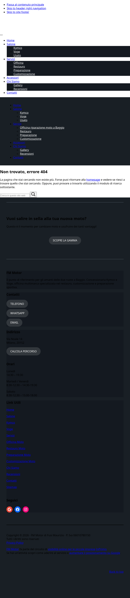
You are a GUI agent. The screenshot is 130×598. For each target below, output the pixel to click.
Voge (9, 429)
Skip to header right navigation (26, 8)
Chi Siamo (12, 468)
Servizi (10, 435)
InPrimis (101, 549)
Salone (10, 416)
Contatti (11, 480)
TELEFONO (17, 304)
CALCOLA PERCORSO (23, 351)
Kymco (10, 422)
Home (10, 410)
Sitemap (11, 487)
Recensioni (13, 474)
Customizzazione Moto (20, 461)
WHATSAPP (17, 313)
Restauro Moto (15, 448)
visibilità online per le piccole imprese (71, 549)
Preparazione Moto (18, 455)
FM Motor (12, 549)
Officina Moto (15, 442)
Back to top (116, 572)
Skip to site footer (18, 12)
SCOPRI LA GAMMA (65, 240)
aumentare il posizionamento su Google (94, 553)
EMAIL (14, 322)
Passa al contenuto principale (25, 4)
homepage (93, 180)
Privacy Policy (15, 543)
